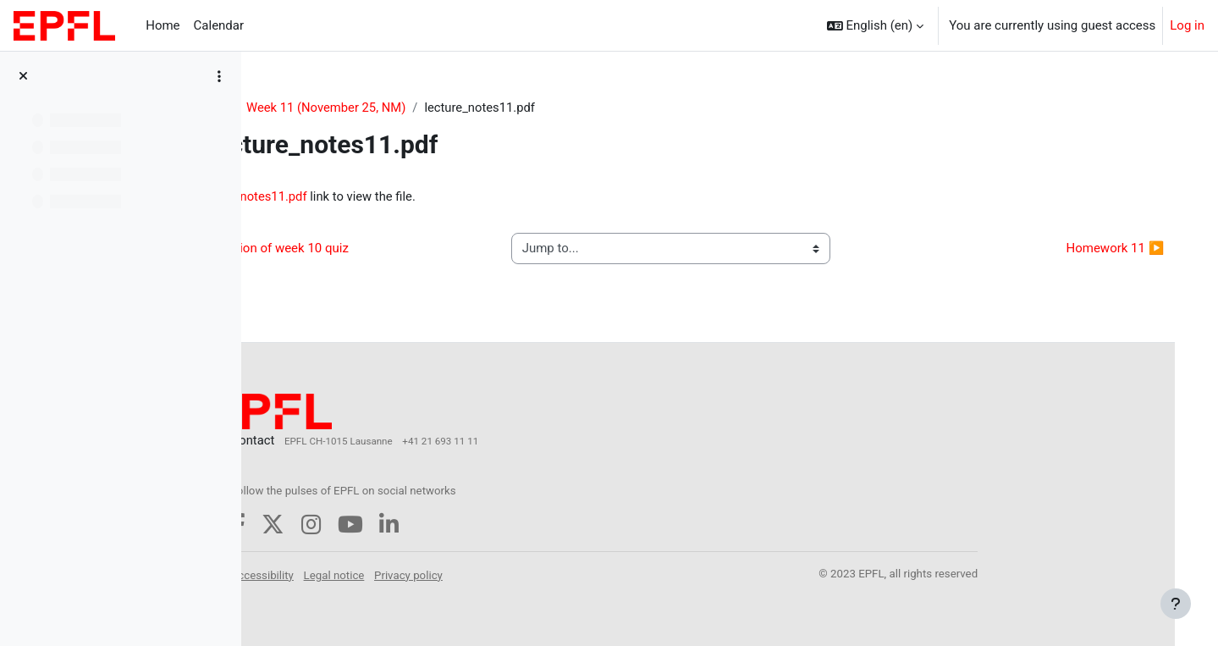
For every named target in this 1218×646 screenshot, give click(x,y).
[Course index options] (219, 76)
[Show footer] (1175, 603)
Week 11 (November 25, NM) (427, 107)
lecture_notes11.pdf (361, 197)
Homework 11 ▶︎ (1098, 249)
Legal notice (442, 572)
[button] (875, 25)
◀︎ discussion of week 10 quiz (371, 249)
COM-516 (301, 107)
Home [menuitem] (162, 25)
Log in (1187, 25)
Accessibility (370, 572)
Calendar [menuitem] (219, 25)
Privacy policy (517, 572)
